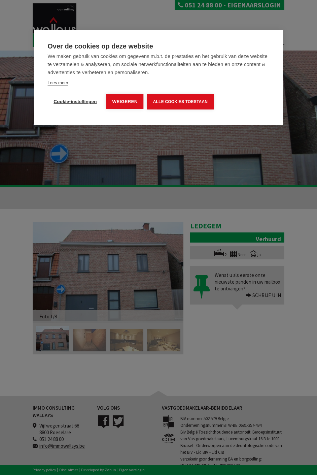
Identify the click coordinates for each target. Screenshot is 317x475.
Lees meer (57, 82)
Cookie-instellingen (75, 101)
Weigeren (125, 101)
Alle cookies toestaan (180, 101)
